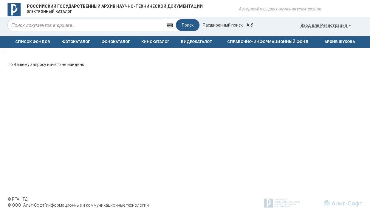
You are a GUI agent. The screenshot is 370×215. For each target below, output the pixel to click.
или (326, 25)
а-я (250, 25)
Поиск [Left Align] (187, 25)
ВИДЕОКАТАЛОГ (196, 41)
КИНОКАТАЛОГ (155, 41)
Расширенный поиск (223, 25)
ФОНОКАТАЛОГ (115, 41)
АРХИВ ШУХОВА (339, 41)
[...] (85, 25)
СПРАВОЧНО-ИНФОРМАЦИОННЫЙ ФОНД (268, 41)
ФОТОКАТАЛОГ (76, 41)
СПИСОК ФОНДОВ (32, 41)
